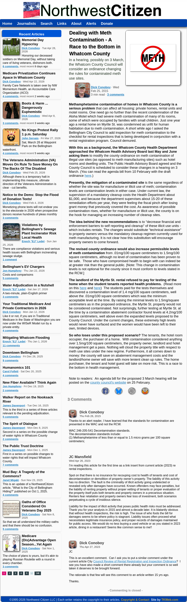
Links (61, 24)
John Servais (30, 138)
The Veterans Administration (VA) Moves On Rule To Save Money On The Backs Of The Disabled (30, 164)
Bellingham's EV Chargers (24, 267)
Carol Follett (10, 371)
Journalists (26, 24)
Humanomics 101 (16, 367)
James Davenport (14, 405)
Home (7, 24)
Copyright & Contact (135, 599)
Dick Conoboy (31, 48)
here (88, 175)
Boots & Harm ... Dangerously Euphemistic (35, 107)
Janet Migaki (11, 480)
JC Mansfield (80, 457)
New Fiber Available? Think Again (29, 382)
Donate (107, 24)
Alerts (91, 24)
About (76, 24)
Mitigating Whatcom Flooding (26, 337)
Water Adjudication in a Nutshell (28, 285)
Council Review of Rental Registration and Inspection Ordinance (134, 561)
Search (46, 24)
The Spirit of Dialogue (20, 424)
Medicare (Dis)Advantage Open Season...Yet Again (39, 540)
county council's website (108, 382)
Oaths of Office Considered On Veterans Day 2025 (36, 506)
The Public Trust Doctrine (23, 446)
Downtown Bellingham (21, 352)
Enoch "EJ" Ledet (33, 241)
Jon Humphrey (12, 270)
